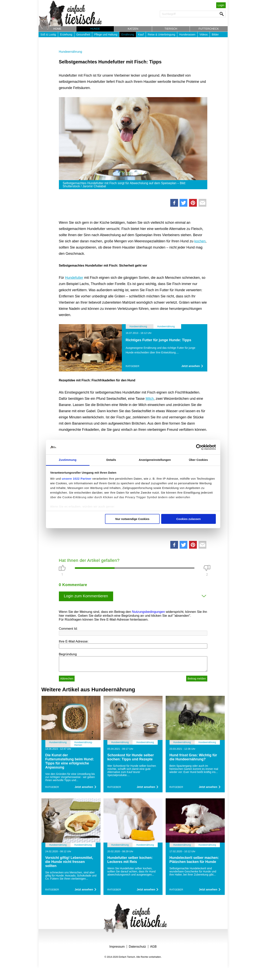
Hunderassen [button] (187, 34)
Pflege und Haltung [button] (105, 34)
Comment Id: (68, 628)
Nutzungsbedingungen (148, 612)
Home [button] (57, 28)
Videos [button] (204, 34)
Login (221, 5)
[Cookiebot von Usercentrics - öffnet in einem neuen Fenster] (199, 447)
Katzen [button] (133, 28)
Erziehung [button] (66, 34)
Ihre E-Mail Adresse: (74, 641)
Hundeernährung (70, 51)
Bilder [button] (215, 34)
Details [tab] (111, 459)
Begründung (68, 654)
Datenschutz (137, 946)
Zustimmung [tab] (68, 459)
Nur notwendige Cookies (132, 519)
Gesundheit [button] (83, 34)
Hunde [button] (95, 28)
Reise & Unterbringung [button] (161, 34)
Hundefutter (74, 278)
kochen (200, 241)
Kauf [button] (141, 34)
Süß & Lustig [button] (48, 34)
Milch (149, 399)
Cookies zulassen (188, 519)
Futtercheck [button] (209, 28)
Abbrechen (66, 678)
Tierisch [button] (170, 28)
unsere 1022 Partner (76, 478)
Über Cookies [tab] (198, 459)
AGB (153, 946)
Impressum (117, 946)
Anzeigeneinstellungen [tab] (155, 459)
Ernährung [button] (127, 34)
